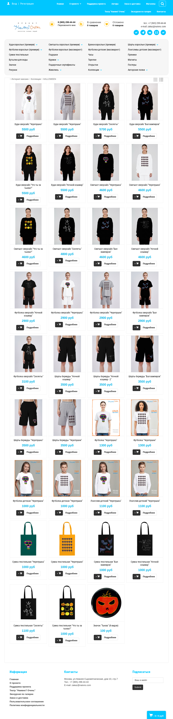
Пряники (132, 54)
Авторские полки (138, 69)
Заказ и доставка (132, 4)
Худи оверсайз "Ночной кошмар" (67, 185)
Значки (12, 64)
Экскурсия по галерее (141, 11)
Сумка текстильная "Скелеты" (28, 625)
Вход (14, 3)
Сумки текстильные (19, 54)
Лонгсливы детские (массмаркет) (144, 49)
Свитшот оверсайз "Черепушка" (105, 185)
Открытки (93, 64)
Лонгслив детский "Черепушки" (144, 501)
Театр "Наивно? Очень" (115, 11)
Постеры (132, 64)
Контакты (161, 11)
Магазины (151, 4)
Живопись (55, 69)
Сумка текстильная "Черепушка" (28, 561)
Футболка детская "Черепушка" (28, 501)
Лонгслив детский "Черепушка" (106, 501)
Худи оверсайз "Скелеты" (105, 124)
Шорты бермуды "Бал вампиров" (145, 376)
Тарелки (92, 59)
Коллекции (95, 69)
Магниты (132, 59)
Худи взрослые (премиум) (23, 44)
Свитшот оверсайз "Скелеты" (67, 248)
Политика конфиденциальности (27, 705)
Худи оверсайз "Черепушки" (67, 124)
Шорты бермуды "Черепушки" (67, 440)
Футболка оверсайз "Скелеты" (28, 376)
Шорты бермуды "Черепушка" (28, 440)
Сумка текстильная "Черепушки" (67, 561)
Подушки (53, 54)
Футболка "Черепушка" (106, 440)
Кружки (54, 59)
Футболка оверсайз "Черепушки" (106, 312)
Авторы (115, 4)
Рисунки (13, 69)
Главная (60, 4)
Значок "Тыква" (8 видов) (105, 625)
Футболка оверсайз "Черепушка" (67, 312)
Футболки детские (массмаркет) (104, 49)
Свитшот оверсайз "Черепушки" (144, 185)
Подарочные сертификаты (62, 64)
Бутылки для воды (18, 59)
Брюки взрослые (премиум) (102, 44)
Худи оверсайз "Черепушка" (28, 124)
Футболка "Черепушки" (144, 440)
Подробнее (33, 136)
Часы (90, 54)
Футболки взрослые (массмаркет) (65, 49)
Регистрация (27, 3)
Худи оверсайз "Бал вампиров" (144, 124)
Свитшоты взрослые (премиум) (66, 44)
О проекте (74, 4)
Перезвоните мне (67, 25)
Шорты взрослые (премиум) (143, 44)
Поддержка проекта (96, 4)
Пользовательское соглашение (27, 701)
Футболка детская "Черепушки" (67, 501)
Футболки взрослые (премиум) (25, 49)
